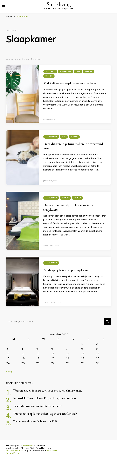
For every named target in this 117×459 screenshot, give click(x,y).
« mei (9, 371)
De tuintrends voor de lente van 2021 (35, 421)
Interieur (50, 71)
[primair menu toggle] (3, 6)
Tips (78, 71)
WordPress (52, 450)
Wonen (49, 76)
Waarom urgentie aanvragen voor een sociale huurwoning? (48, 390)
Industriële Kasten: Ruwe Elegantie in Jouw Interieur (44, 398)
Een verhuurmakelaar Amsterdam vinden (37, 406)
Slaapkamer (65, 71)
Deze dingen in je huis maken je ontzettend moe (73, 145)
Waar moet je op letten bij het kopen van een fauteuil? (45, 414)
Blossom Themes (14, 450)
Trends (88, 71)
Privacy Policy (12, 453)
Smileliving (59, 4)
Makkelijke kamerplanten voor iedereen (70, 83)
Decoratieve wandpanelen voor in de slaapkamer (68, 207)
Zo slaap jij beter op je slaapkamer (66, 270)
